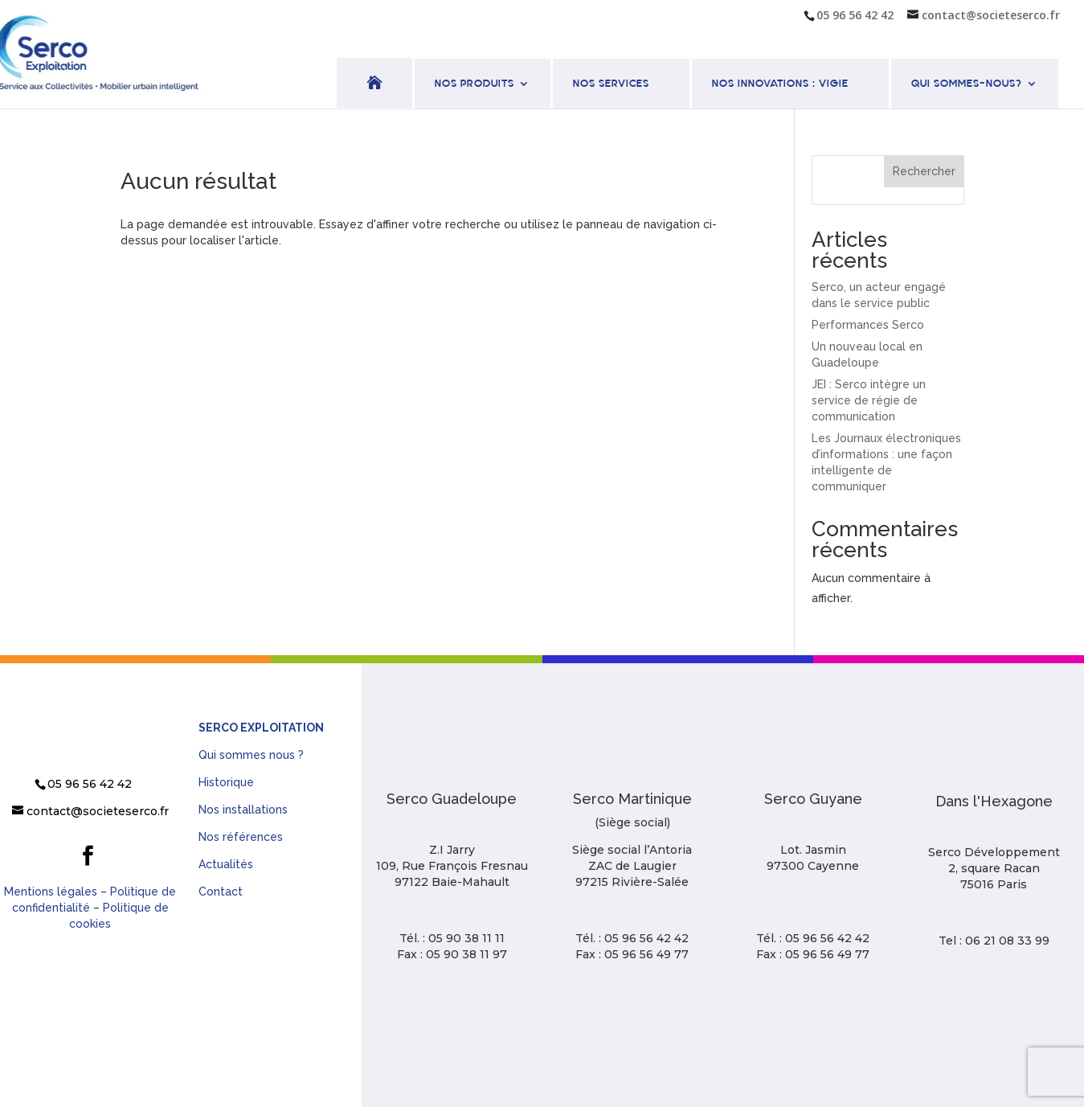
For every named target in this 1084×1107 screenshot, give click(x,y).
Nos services (611, 84)
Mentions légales (50, 891)
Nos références (240, 836)
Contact (220, 891)
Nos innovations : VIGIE (780, 84)
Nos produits (474, 84)
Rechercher (924, 171)
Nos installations (243, 809)
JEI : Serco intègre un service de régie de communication (869, 400)
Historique (226, 782)
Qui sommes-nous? (966, 84)
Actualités (225, 864)
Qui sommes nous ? (251, 754)
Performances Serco (868, 324)
